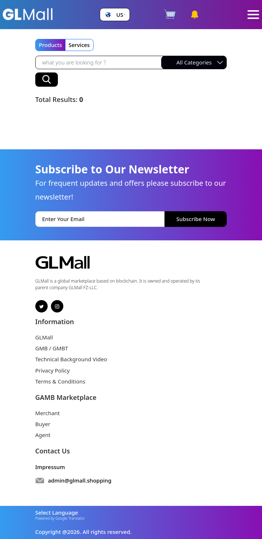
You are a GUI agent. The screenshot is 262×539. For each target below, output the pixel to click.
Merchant (47, 413)
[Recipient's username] (100, 62)
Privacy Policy (52, 370)
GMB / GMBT (51, 348)
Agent (43, 434)
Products (50, 44)
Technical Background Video (71, 359)
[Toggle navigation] (253, 15)
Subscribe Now (195, 219)
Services (79, 44)
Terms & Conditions (60, 381)
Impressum (50, 467)
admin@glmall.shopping (80, 480)
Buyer (42, 424)
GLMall (44, 337)
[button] (115, 15)
